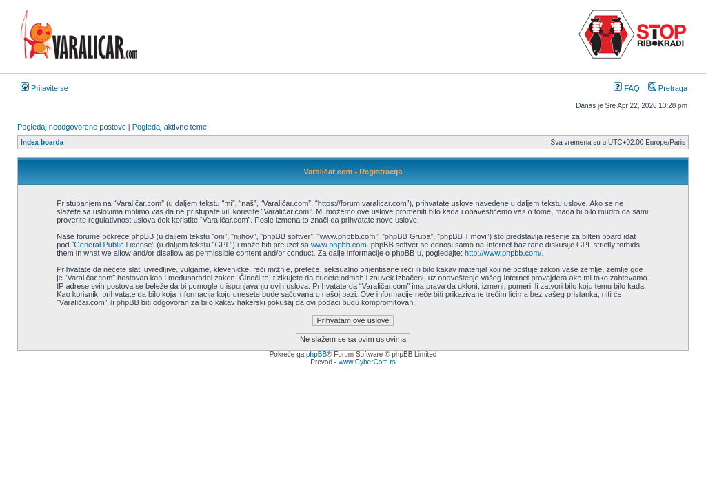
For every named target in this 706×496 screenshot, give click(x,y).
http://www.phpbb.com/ (503, 253)
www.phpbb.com (339, 244)
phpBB (316, 354)
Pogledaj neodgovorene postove (71, 127)
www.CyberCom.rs (367, 362)
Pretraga (667, 88)
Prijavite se (44, 88)
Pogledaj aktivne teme (169, 127)
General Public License (113, 244)
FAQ (626, 88)
